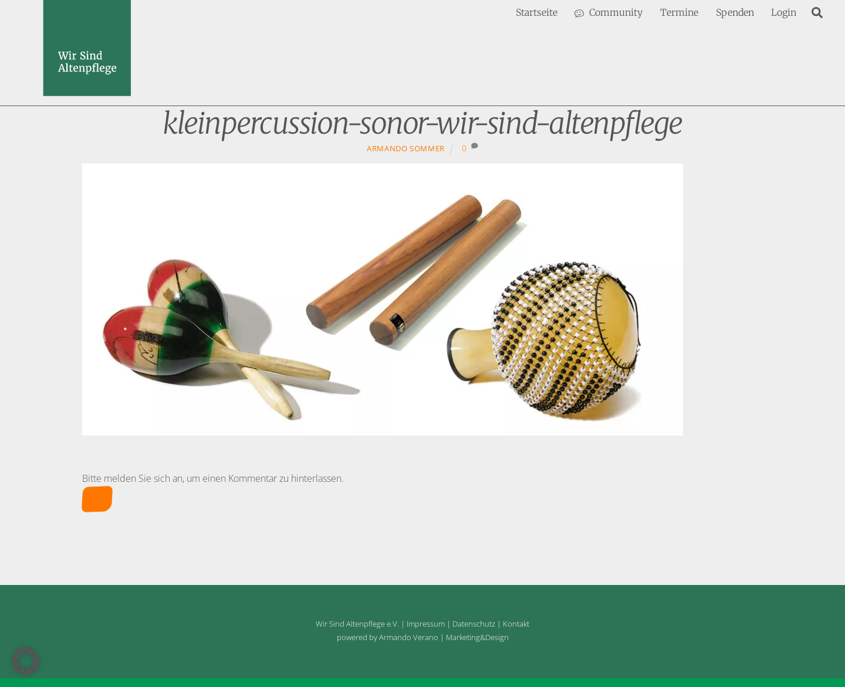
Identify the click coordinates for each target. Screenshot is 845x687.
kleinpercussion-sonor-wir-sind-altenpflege (422, 123)
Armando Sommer (406, 148)
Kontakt (516, 623)
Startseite (536, 12)
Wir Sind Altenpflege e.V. (357, 623)
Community (608, 12)
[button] (26, 661)
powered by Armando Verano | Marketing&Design (423, 637)
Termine (679, 12)
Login (783, 12)
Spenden (735, 12)
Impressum (426, 623)
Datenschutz (473, 623)
